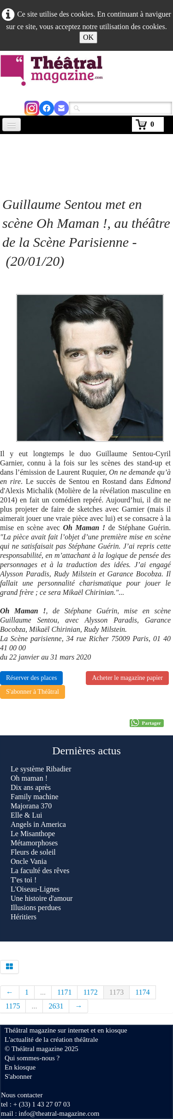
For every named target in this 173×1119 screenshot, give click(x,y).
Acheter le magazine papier (127, 677)
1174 (142, 992)
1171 (64, 992)
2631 (55, 1006)
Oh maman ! (29, 778)
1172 (90, 992)
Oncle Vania (29, 861)
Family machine (35, 797)
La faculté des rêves (40, 870)
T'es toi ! (23, 880)
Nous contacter (21, 1095)
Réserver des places (31, 677)
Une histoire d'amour (41, 898)
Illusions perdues (36, 907)
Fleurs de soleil (33, 852)
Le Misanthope (33, 834)
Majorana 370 (31, 806)
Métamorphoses (34, 843)
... (43, 992)
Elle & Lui (26, 815)
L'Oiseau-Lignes (35, 889)
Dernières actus (86, 751)
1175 (13, 1006)
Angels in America (38, 824)
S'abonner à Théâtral (32, 691)
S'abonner (18, 1076)
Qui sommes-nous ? (32, 1058)
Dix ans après (31, 787)
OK (88, 37)
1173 (116, 992)
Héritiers (23, 917)
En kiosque (20, 1067)
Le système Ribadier (42, 769)
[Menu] (11, 124)
